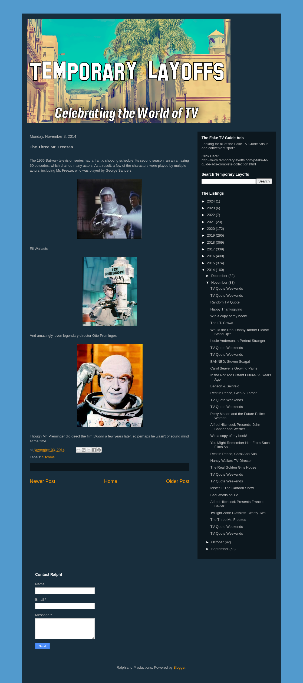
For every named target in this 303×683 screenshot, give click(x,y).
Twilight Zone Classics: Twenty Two (237, 513)
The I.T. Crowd (221, 323)
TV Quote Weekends (226, 288)
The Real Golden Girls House (233, 467)
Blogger (179, 667)
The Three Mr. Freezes (228, 520)
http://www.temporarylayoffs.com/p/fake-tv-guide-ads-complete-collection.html (235, 162)
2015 (211, 263)
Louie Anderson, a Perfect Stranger (237, 341)
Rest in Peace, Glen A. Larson (233, 393)
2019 (211, 235)
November (220, 282)
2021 (211, 222)
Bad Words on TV (224, 495)
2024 (211, 201)
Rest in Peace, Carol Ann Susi (233, 454)
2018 (211, 242)
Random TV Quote (224, 302)
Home (110, 481)
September (220, 549)
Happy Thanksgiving (226, 309)
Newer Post (42, 481)
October (218, 542)
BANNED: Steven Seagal (230, 362)
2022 (211, 215)
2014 (211, 270)
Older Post (177, 481)
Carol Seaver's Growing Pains (233, 368)
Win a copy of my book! (228, 316)
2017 (211, 249)
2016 (211, 256)
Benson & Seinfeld (224, 386)
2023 (211, 208)
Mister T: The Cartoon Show (232, 488)
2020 (211, 229)
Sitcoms (48, 457)
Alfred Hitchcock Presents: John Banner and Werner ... (235, 427)
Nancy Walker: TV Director (231, 461)
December (220, 276)
